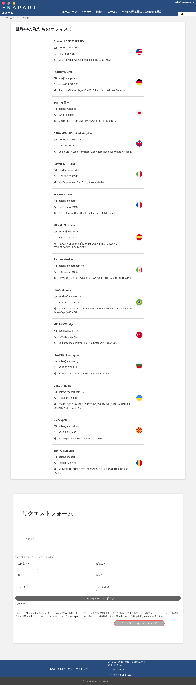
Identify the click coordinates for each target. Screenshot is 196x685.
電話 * (99, 575)
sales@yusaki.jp (65, 108)
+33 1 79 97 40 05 (66, 206)
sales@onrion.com (66, 47)
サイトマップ (83, 668)
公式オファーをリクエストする (139, 623)
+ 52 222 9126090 (66, 271)
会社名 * (100, 563)
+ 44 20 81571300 (66, 145)
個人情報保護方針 (105, 681)
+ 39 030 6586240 (66, 176)
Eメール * (23, 587)
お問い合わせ (65, 668)
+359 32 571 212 (65, 367)
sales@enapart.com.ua (69, 392)
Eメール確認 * (102, 588)
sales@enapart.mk (66, 426)
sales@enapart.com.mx (69, 265)
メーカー (86, 11)
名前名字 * (23, 563)
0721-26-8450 (64, 115)
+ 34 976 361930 (65, 237)
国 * (20, 575)
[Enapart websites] (187, 14)
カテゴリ (113, 11)
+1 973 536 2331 (65, 53)
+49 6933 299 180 (66, 84)
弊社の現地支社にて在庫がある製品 (141, 11)
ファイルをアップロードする (98, 598)
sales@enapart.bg (66, 361)
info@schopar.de (65, 78)
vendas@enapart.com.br (69, 296)
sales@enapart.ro (66, 456)
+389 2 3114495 (65, 432)
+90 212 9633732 (66, 336)
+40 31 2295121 (65, 463)
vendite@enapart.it (66, 170)
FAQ (52, 668)
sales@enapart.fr (65, 200)
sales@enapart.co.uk (67, 139)
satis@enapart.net (66, 330)
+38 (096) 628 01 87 (67, 398)
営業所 (99, 11)
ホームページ (69, 11)
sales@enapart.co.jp (184, 2)
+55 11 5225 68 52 (66, 302)
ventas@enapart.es (67, 231)
